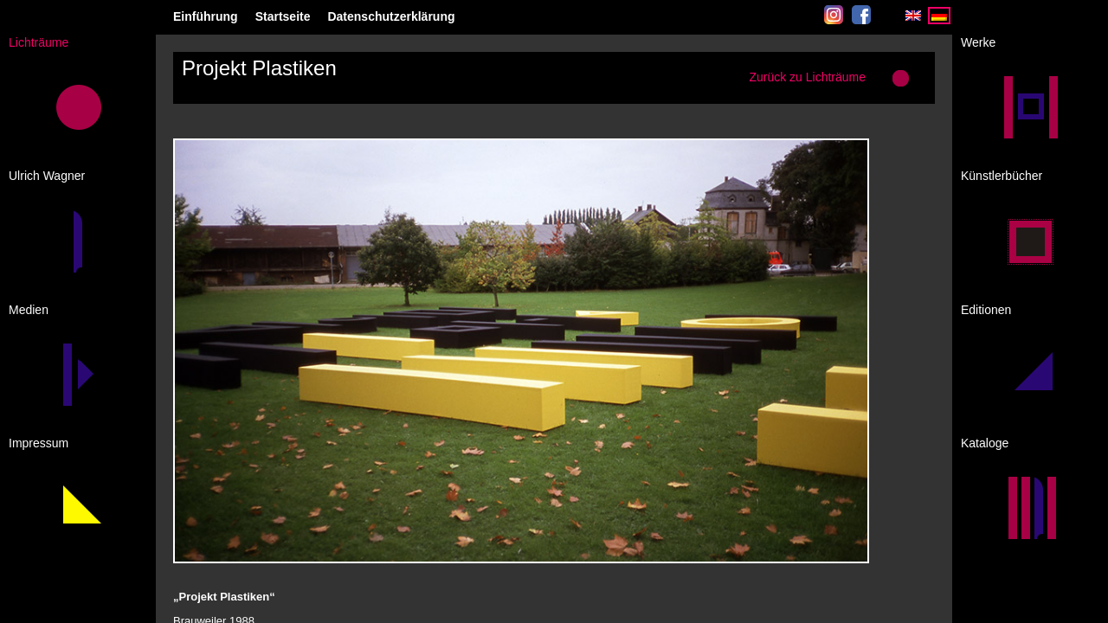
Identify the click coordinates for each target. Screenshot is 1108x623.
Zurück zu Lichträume (807, 77)
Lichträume (38, 42)
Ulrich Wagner (47, 176)
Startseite (283, 16)
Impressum (38, 443)
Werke (978, 42)
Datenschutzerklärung (390, 16)
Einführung (205, 16)
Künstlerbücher (1001, 176)
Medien (28, 310)
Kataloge (984, 443)
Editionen (986, 310)
